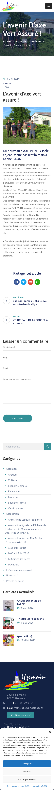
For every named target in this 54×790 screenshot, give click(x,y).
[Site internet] (27, 347)
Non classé (12, 575)
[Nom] (27, 357)
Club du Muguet (17, 547)
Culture (12, 480)
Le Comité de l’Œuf (18, 553)
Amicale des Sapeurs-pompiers (25, 519)
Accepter (27, 763)
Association (12, 514)
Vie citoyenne (15, 508)
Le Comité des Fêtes (19, 559)
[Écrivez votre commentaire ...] (27, 390)
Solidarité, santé (17, 502)
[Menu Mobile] (48, 6)
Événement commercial (19, 570)
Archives (36, 41)
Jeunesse (13, 497)
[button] (49, 731)
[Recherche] (23, 446)
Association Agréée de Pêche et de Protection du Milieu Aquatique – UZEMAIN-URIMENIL (25, 529)
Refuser (27, 771)
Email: (25, 707)
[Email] (27, 368)
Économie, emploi (17, 486)
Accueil (7, 41)
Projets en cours (15, 581)
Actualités (21, 41)
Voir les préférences (27, 779)
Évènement (14, 491)
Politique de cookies (15, 786)
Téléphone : (22, 703)
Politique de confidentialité (36, 786)
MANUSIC (13, 564)
